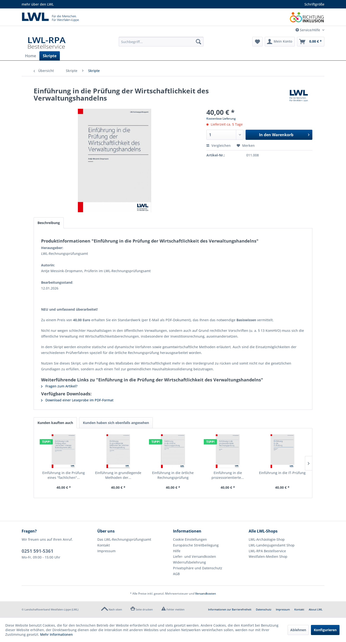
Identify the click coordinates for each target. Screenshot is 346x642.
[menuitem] (161, 41)
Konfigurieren (325, 630)
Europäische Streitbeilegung (196, 545)
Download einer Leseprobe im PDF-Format (77, 400)
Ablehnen (298, 630)
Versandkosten (205, 593)
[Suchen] (198, 41)
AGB (176, 573)
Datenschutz (263, 609)
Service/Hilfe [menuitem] (308, 30)
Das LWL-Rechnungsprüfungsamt (124, 539)
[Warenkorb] (310, 41)
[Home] (30, 55)
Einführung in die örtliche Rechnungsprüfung (173, 475)
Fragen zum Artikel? (59, 386)
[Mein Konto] (280, 41)
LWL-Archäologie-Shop (267, 539)
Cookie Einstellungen (190, 539)
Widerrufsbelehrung (189, 562)
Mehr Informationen (56, 634)
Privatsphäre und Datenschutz (197, 568)
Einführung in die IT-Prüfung (282, 472)
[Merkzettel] (257, 41)
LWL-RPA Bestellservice (267, 551)
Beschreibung (48, 222)
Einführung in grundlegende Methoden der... (118, 475)
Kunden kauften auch (55, 422)
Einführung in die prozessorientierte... (227, 475)
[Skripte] (49, 55)
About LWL (315, 609)
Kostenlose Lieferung (221, 118)
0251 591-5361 (37, 551)
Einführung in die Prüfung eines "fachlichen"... (63, 475)
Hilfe (176, 551)
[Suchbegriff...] (161, 41)
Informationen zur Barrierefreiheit (229, 609)
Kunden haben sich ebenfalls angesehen (116, 422)
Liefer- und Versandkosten (194, 556)
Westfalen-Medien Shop (268, 556)
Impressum (106, 551)
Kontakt (103, 545)
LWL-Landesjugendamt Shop (272, 545)
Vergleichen (218, 145)
